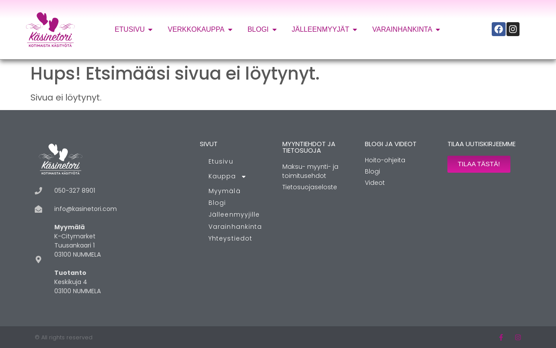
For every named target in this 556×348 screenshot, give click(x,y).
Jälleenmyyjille (234, 214)
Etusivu (220, 161)
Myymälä (224, 191)
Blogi (217, 202)
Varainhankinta (235, 226)
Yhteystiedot (230, 238)
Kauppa (227, 176)
